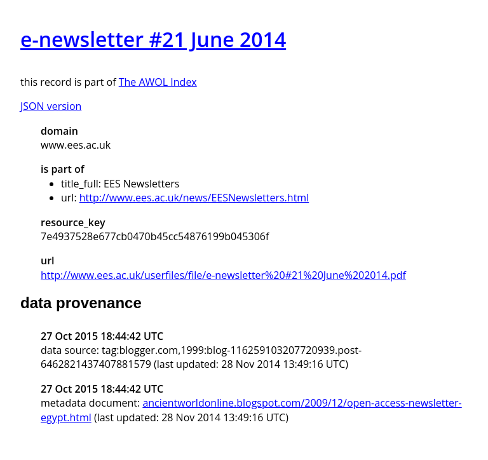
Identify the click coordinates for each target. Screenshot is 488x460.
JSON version (50, 106)
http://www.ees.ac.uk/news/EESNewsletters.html (194, 198)
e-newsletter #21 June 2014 (153, 39)
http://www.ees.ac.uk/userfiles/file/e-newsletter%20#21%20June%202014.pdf (223, 275)
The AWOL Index (158, 82)
